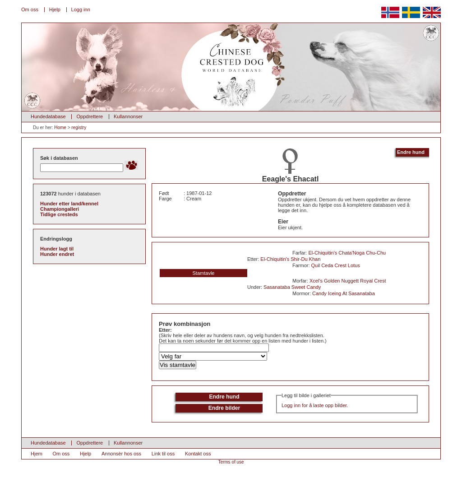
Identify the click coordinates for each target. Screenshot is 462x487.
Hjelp (54, 9)
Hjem (36, 453)
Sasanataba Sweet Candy (292, 287)
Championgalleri (59, 209)
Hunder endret (57, 254)
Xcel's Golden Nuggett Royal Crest (348, 280)
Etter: (165, 330)
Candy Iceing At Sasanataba (343, 293)
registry (78, 127)
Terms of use (231, 461)
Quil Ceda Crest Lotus (335, 265)
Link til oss (163, 453)
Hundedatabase (48, 116)
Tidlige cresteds (59, 214)
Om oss (29, 9)
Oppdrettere (89, 116)
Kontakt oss (198, 453)
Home (60, 127)
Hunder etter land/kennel (69, 203)
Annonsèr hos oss (121, 453)
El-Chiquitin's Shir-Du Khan (290, 259)
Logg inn (80, 9)
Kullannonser (128, 116)
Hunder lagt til (57, 248)
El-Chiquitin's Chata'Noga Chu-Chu (347, 252)
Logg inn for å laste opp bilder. (315, 405)
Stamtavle (204, 273)
